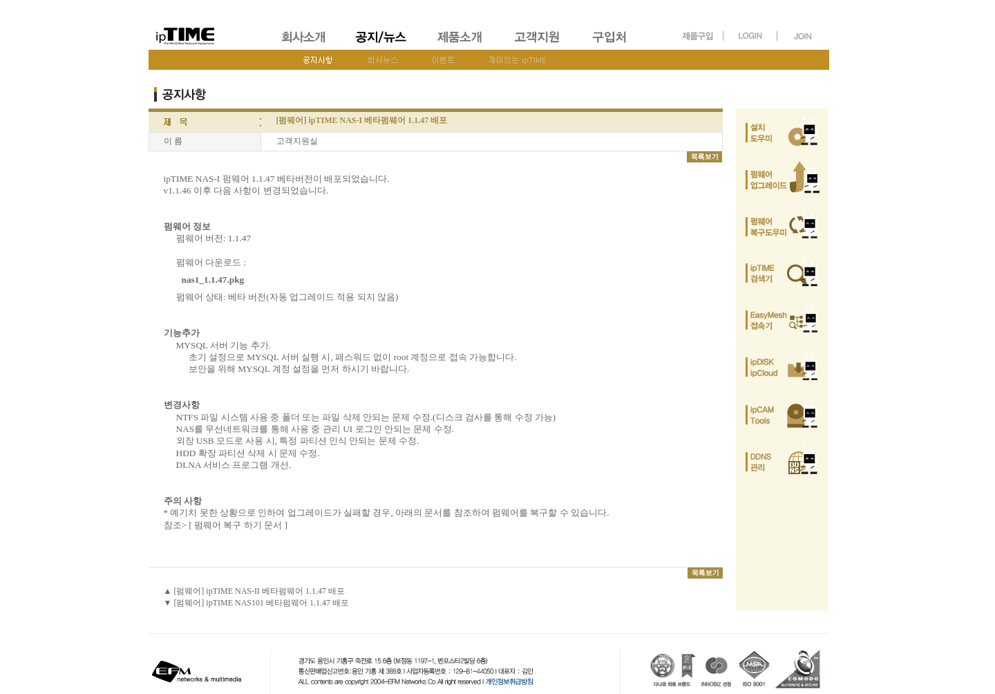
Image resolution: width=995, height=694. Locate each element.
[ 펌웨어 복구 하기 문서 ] (238, 525)
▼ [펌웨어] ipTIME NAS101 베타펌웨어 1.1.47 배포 (257, 603)
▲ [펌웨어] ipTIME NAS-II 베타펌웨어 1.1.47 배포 (254, 591)
